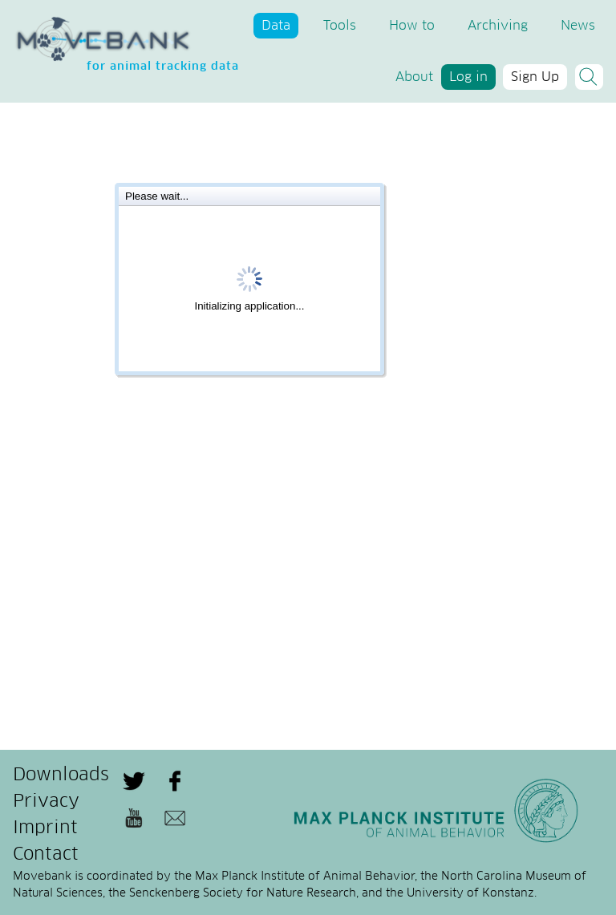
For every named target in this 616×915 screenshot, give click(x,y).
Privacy (46, 802)
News (578, 25)
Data (275, 25)
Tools (339, 25)
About (414, 77)
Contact (46, 855)
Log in (468, 77)
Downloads (61, 775)
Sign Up (535, 77)
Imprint (45, 828)
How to (412, 25)
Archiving (498, 25)
